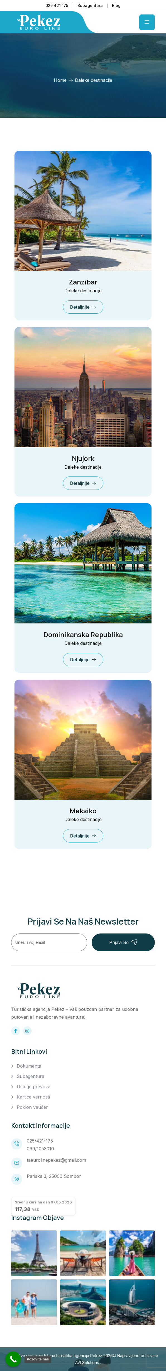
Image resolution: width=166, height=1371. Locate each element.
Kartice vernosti (33, 1097)
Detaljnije (80, 307)
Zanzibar (83, 281)
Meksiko (83, 810)
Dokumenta (29, 1066)
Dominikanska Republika (83, 634)
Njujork (83, 458)
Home (60, 80)
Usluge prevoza (33, 1086)
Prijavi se (123, 942)
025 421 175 (56, 5)
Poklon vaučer (32, 1107)
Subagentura (90, 5)
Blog (116, 5)
